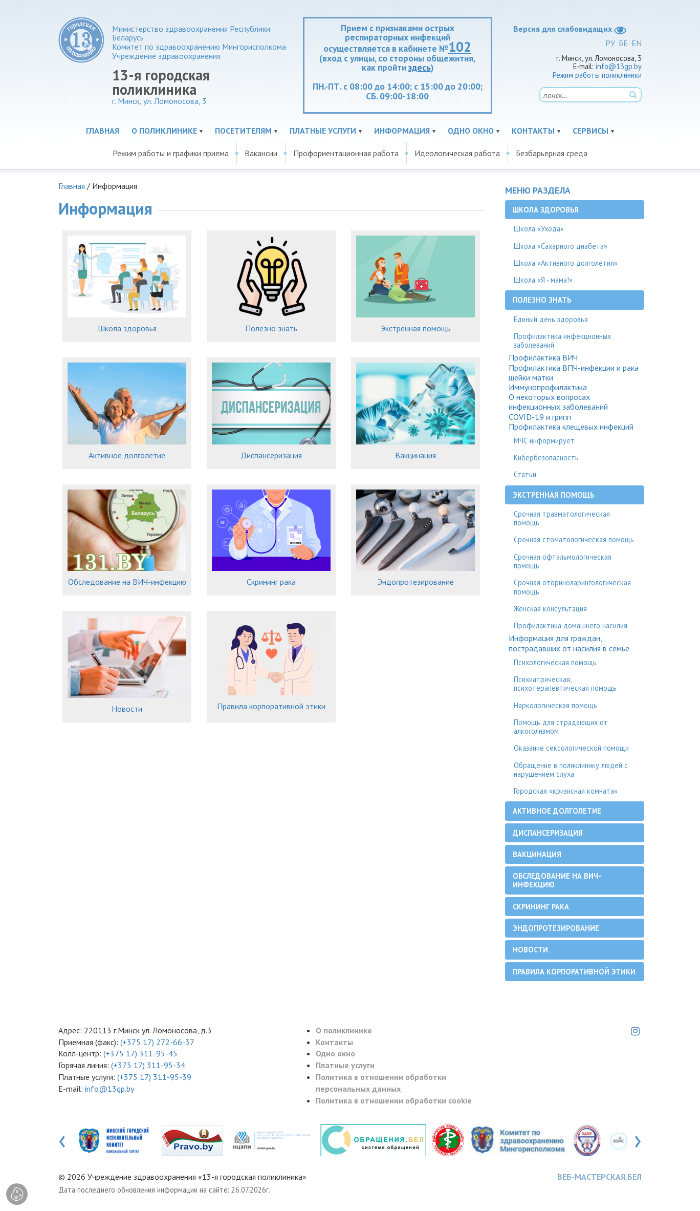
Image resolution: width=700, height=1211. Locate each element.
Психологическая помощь (555, 662)
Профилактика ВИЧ (543, 358)
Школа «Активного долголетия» (566, 263)
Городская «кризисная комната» (566, 791)
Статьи (525, 474)
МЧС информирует (544, 440)
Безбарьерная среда (551, 153)
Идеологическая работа (457, 153)
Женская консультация (550, 608)
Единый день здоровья (551, 319)
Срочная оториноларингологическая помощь (572, 587)
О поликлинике (164, 130)
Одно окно (471, 130)
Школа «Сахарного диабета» (560, 246)
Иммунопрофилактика (548, 387)
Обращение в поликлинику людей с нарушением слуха (571, 769)
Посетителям (243, 130)
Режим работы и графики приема (171, 153)
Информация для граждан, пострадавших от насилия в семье (569, 643)
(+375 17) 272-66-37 (157, 1042)
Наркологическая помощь (555, 705)
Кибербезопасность (546, 457)
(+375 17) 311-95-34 (148, 1065)
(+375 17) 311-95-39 (154, 1077)
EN (636, 43)
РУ (610, 43)
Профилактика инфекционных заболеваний (562, 340)
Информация (402, 130)
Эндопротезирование (416, 582)
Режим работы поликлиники (597, 75)
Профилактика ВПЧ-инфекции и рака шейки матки (574, 373)
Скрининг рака (271, 582)
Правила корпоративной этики (271, 706)
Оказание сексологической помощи (571, 748)
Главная (102, 130)
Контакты (533, 130)
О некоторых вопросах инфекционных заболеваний (558, 402)
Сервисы (590, 130)
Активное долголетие (127, 455)
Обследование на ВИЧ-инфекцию (127, 582)
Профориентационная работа (346, 153)
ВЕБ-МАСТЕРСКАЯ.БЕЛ (599, 1177)
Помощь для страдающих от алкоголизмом (561, 726)
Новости (127, 709)
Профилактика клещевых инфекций (571, 427)
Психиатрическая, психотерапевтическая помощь (565, 683)
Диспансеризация (271, 455)
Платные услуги (323, 130)
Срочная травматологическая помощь (562, 518)
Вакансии (261, 153)
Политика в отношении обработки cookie (394, 1100)
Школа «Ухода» (539, 228)
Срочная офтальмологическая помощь (562, 561)
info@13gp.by (619, 66)
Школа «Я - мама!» (543, 280)
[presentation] (62, 1139)
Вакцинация (415, 455)
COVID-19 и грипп (540, 417)
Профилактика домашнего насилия (570, 625)
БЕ (623, 43)
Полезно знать (271, 328)
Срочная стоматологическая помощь (574, 539)
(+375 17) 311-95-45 (140, 1053)
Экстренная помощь (416, 328)
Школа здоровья (127, 328)
